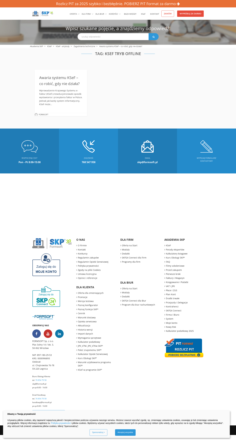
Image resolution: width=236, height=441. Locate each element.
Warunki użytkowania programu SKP (94, 370)
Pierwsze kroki (173, 280)
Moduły (126, 255)
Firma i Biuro (172, 320)
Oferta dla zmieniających (91, 298)
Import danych (85, 339)
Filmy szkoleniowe (175, 271)
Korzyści (113, 13)
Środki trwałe (172, 304)
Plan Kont (171, 300)
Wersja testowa (86, 307)
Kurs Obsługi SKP (87, 364)
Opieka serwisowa (87, 327)
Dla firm (86, 13)
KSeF (143, 13)
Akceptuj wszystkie (125, 432)
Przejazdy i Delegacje (177, 308)
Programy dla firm (131, 267)
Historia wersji (85, 335)
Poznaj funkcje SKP (88, 315)
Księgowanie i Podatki (177, 288)
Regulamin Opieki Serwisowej (93, 267)
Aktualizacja (84, 331)
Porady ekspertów (175, 255)
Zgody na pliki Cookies (89, 276)
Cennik (81, 319)
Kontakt (154, 13)
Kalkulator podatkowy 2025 (180, 337)
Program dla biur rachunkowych (138, 310)
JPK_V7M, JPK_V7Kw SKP (90, 352)
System (169, 324)
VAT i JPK (170, 292)
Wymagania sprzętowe (89, 343)
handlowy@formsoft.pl (42, 408)
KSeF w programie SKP (90, 375)
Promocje (82, 303)
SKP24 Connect (173, 316)
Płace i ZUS (171, 296)
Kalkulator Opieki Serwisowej (93, 360)
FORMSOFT (43, 120)
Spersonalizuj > (98, 432)
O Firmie (82, 251)
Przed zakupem (174, 276)
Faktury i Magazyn (175, 284)
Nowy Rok (171, 332)
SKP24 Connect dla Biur (134, 306)
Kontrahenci (172, 312)
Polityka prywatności (88, 271)
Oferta (73, 13)
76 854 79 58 (40, 386)
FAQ (168, 267)
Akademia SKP (36, 46)
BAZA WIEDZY (130, 13)
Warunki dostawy (87, 323)
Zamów (168, 13)
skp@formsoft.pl (39, 390)
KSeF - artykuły (63, 46)
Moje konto (171, 328)
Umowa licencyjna (87, 280)
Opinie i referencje (87, 284)
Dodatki (126, 259)
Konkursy (82, 259)
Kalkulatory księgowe (177, 259)
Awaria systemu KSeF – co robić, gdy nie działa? (60, 83)
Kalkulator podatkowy (89, 347)
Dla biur (99, 13)
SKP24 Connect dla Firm (134, 263)
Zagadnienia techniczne (84, 46)
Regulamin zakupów (88, 263)
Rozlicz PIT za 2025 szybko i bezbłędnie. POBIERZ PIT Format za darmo (118, 3)
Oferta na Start (129, 251)
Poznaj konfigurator (88, 311)
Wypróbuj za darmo (190, 13)
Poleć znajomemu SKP (90, 356)
